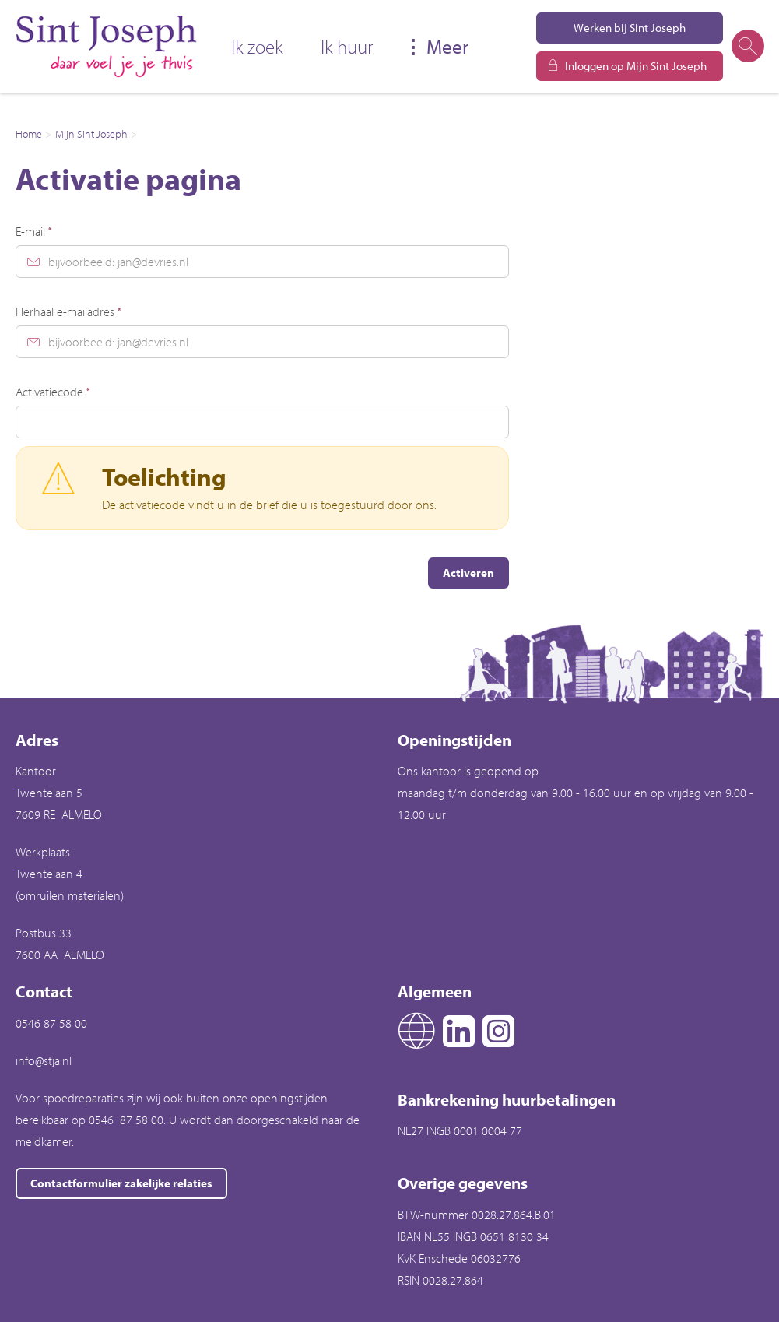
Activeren (468, 572)
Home (29, 134)
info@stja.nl (44, 1060)
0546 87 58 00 (51, 1023)
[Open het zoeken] (747, 46)
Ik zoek (257, 46)
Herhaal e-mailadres (68, 311)
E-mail (34, 231)
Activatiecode (53, 391)
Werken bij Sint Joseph (630, 27)
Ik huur (347, 46)
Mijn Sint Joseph (91, 134)
